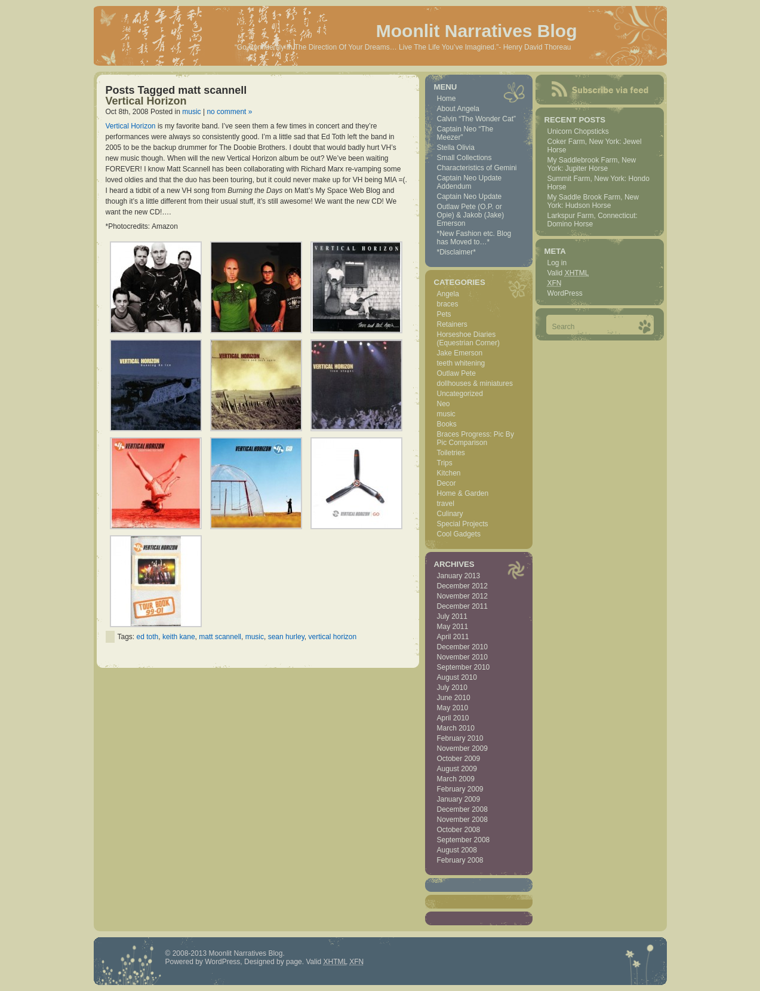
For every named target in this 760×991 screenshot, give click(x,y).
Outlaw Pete (456, 373)
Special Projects (462, 524)
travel (445, 503)
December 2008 (462, 809)
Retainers (452, 324)
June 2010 (453, 698)
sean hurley (286, 637)
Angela (448, 294)
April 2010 (453, 718)
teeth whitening (461, 363)
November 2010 (462, 657)
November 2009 (462, 748)
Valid (568, 273)
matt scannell (220, 637)
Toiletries (451, 453)
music (191, 112)
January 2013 (459, 576)
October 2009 (459, 758)
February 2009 (460, 789)
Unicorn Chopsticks (578, 131)
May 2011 (453, 626)
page (294, 962)
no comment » (229, 112)
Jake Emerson (460, 353)
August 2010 (457, 677)
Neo (443, 404)
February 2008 (460, 860)
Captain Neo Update (469, 196)
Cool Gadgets (459, 534)
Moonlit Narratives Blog (476, 31)
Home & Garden (463, 493)
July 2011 (452, 616)
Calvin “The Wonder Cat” (476, 119)
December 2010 (462, 647)
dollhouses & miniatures (475, 383)
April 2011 (453, 637)
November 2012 (462, 596)
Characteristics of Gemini (477, 168)
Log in (557, 263)
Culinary (450, 514)
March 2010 (456, 728)
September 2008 (463, 840)
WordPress (565, 293)
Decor (446, 483)
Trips (445, 463)
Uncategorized (460, 393)
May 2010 (453, 708)
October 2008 (459, 830)
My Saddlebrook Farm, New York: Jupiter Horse (591, 164)
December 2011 (462, 606)
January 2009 (459, 799)
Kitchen (449, 473)
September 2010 (463, 667)
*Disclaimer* (456, 252)
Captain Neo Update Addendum (469, 182)
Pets (444, 314)
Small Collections (464, 158)
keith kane (178, 637)
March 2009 (456, 779)
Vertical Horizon (146, 101)
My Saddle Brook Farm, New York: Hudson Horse (593, 201)
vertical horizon (332, 637)
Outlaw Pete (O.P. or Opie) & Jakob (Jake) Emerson (470, 215)
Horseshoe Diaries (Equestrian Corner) (468, 338)
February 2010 (460, 738)
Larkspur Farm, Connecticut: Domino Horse (592, 219)
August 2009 (457, 769)
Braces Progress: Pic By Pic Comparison (475, 438)
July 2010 (452, 687)
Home (446, 98)
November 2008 (462, 819)
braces (448, 304)
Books (447, 424)
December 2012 (462, 586)
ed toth (148, 637)
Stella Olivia (456, 147)
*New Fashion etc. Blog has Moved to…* (474, 237)
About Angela (458, 109)
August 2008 (457, 850)
